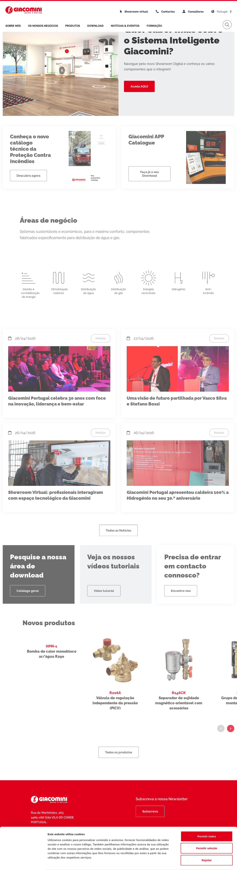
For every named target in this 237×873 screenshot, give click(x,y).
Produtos (72, 25)
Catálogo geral (28, 603)
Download (95, 25)
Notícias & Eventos (125, 25)
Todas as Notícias (118, 543)
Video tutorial (104, 603)
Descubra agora (28, 188)
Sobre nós (13, 25)
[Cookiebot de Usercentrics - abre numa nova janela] (23, 866)
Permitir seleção (206, 837)
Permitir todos (206, 825)
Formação (154, 25)
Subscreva (150, 811)
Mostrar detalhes (199, 865)
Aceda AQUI (139, 86)
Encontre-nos (181, 603)
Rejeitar (207, 849)
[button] (220, 741)
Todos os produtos (118, 765)
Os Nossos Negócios (43, 25)
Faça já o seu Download (149, 186)
